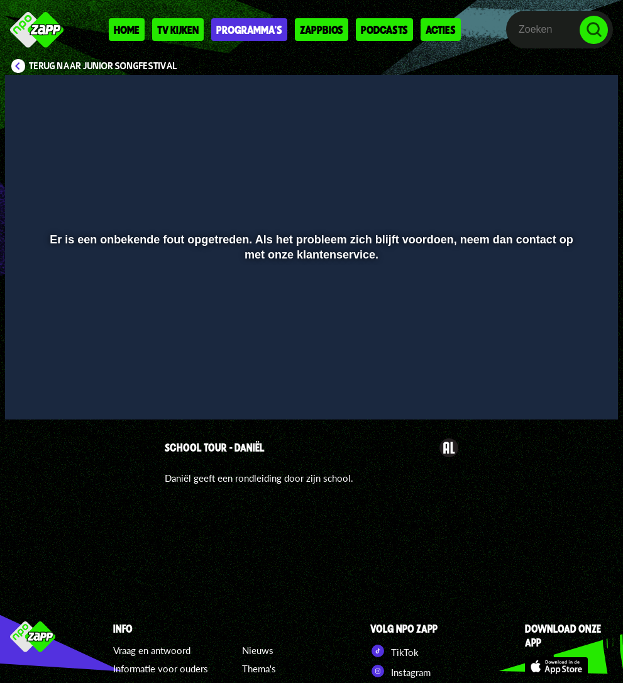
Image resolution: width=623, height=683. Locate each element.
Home (127, 29)
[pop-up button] (566, 391)
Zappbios (321, 29)
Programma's (249, 29)
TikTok (394, 650)
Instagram (400, 671)
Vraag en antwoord (151, 650)
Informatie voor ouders (160, 668)
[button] (30, 391)
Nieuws (257, 650)
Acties (441, 29)
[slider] (310, 365)
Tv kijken (178, 29)
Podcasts (384, 29)
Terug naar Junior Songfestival (103, 66)
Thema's (259, 668)
